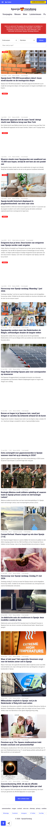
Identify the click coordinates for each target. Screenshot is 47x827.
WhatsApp (6, 813)
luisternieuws (35, 14)
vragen (14, 808)
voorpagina (7, 14)
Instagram (24, 813)
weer (25, 14)
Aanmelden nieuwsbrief (38, 2)
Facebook (15, 813)
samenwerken (6, 808)
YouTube (41, 813)
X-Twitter (32, 813)
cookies (44, 808)
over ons (26, 808)
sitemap (32, 808)
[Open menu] (2, 2)
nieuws (17, 14)
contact (19, 808)
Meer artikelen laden (23, 798)
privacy (38, 808)
